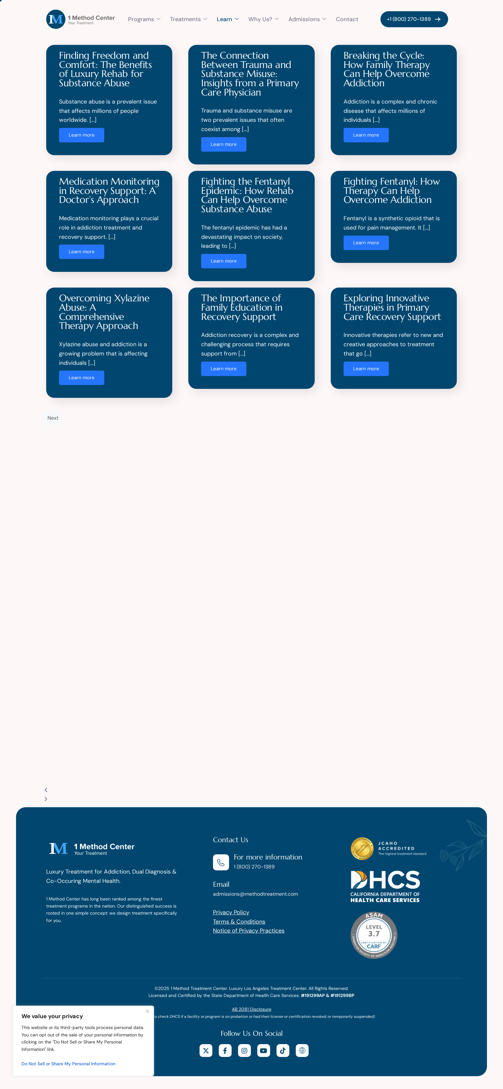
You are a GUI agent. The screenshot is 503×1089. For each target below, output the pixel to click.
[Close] (147, 1011)
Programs (144, 19)
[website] (302, 1050)
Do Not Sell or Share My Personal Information (68, 1064)
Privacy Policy (231, 912)
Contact (347, 19)
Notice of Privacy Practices (249, 930)
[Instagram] (244, 1050)
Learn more (82, 135)
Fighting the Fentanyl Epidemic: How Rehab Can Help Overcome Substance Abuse (247, 195)
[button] (251, 790)
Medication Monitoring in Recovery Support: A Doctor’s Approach (109, 190)
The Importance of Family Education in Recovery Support (241, 307)
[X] (206, 1050)
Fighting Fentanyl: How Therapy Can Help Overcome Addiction (392, 190)
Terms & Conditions (239, 922)
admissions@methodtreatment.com (255, 894)
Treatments (188, 19)
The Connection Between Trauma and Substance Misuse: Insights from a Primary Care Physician (250, 73)
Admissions (307, 19)
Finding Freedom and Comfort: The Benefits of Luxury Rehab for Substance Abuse (105, 69)
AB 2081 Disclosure (251, 1009)
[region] (83, 1041)
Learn (228, 19)
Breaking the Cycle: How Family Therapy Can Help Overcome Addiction (387, 69)
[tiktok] (283, 1050)
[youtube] (263, 1050)
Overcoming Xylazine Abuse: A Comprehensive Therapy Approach (104, 312)
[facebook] (225, 1050)
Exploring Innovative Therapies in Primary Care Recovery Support (392, 307)
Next (52, 418)
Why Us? (263, 19)
